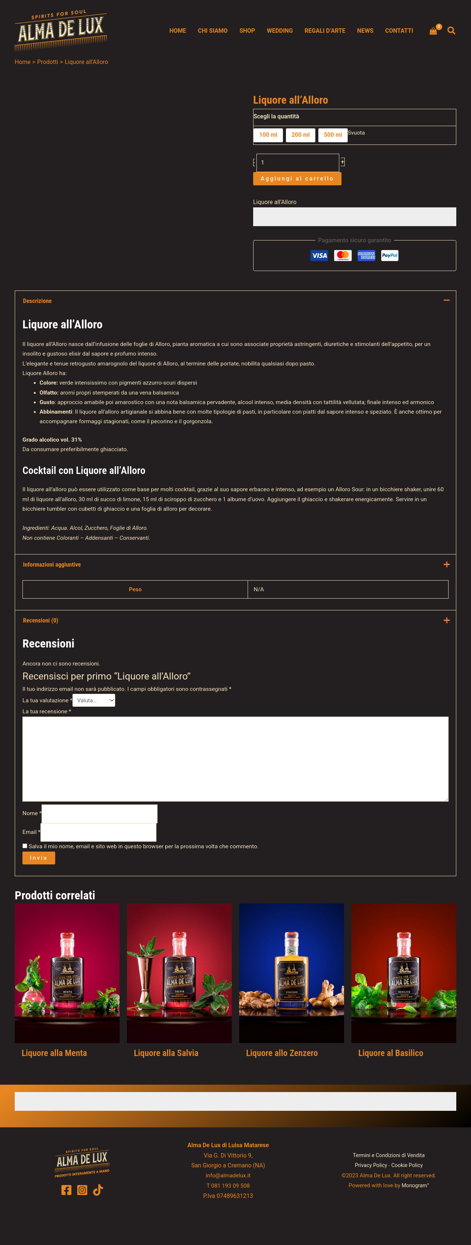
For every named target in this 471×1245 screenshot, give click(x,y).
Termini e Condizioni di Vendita (389, 1187)
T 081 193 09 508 (228, 1216)
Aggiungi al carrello (297, 179)
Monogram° (415, 1216)
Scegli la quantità (276, 116)
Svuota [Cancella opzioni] (357, 133)
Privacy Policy (370, 1197)
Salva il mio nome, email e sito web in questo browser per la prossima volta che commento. (148, 876)
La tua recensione (48, 735)
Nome (33, 842)
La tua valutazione (48, 723)
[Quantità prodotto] (298, 163)
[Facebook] (66, 1221)
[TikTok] (98, 1221)
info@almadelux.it (228, 1206)
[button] (451, 31)
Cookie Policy (408, 1197)
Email (32, 862)
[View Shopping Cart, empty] (433, 31)
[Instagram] (82, 1221)
